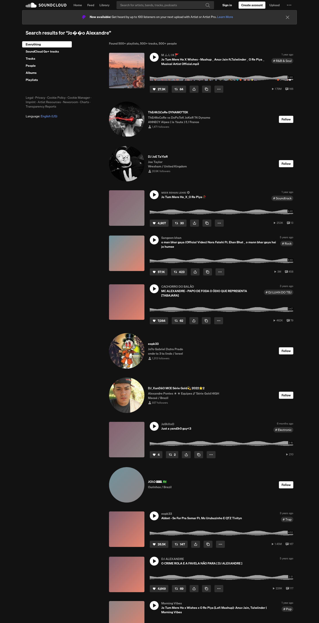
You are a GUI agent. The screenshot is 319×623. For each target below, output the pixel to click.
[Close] (287, 17)
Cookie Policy (56, 97)
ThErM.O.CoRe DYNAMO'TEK (168, 112)
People (31, 65)
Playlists (32, 79)
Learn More (225, 16)
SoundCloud (46, 5)
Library (104, 5)
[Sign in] (227, 5)
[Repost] (179, 89)
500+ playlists (128, 43)
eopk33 (153, 343)
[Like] (159, 89)
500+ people (168, 43)
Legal (29, 97)
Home (78, 5)
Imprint (31, 102)
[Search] (165, 5)
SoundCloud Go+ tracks (42, 51)
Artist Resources (49, 102)
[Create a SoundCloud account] (252, 5)
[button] (289, 5)
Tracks (30, 58)
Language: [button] (41, 116)
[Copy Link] (206, 89)
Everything (33, 44)
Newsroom (70, 102)
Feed (90, 5)
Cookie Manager (79, 97)
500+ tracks (148, 43)
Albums (31, 72)
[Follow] (286, 119)
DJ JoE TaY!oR (158, 156)
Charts (84, 102)
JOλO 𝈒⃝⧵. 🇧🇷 (157, 481)
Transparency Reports (41, 106)
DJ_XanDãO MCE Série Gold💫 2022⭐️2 (176, 388)
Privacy (40, 97)
